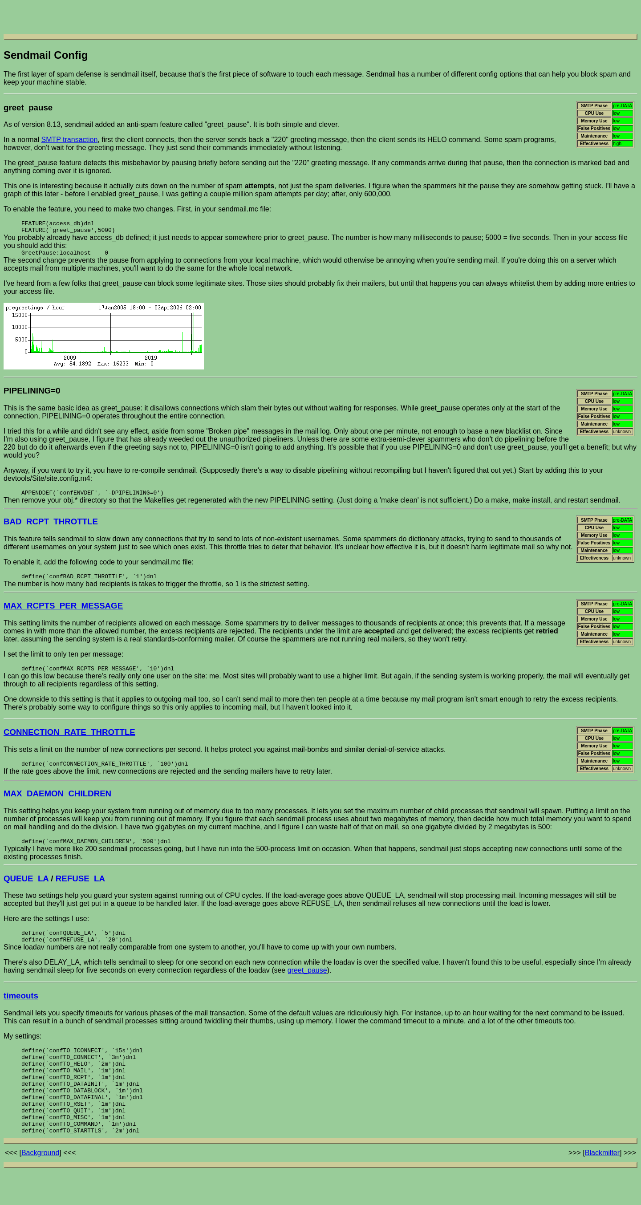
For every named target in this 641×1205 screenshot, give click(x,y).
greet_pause (307, 983)
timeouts (21, 1008)
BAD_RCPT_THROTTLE (51, 526)
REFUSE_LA (80, 888)
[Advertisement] (320, 17)
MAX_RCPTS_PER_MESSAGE (63, 612)
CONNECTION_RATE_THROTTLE (69, 740)
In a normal (22, 139)
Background (40, 1182)
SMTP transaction (69, 139)
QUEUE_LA (26, 888)
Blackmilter (602, 1182)
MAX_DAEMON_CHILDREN (57, 802)
